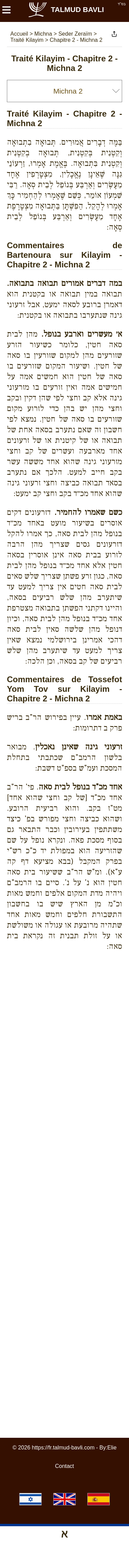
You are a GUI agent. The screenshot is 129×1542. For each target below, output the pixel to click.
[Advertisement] (68, 980)
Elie (112, 1447)
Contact (64, 1466)
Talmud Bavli (66, 9)
